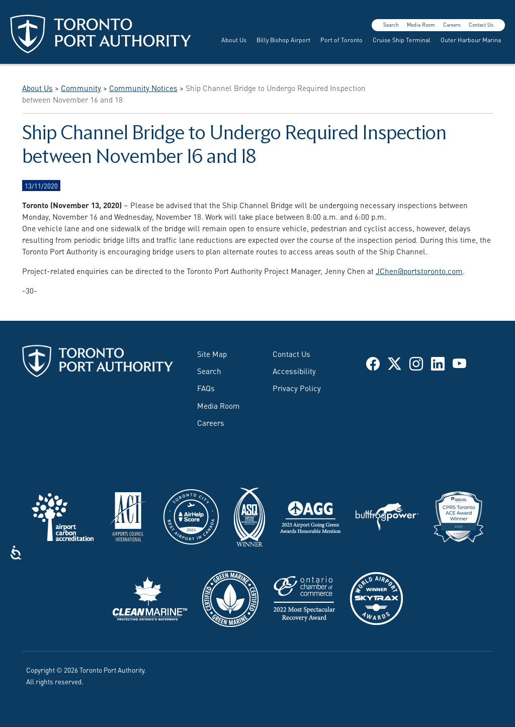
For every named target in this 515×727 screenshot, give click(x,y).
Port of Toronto (341, 39)
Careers (452, 24)
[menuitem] (232, 39)
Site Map (212, 353)
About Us (233, 39)
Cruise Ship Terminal (402, 39)
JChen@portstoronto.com (419, 270)
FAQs (206, 388)
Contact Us (481, 24)
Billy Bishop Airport (283, 39)
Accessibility (294, 371)
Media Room (421, 24)
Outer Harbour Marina (471, 39)
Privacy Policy (297, 388)
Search (391, 24)
